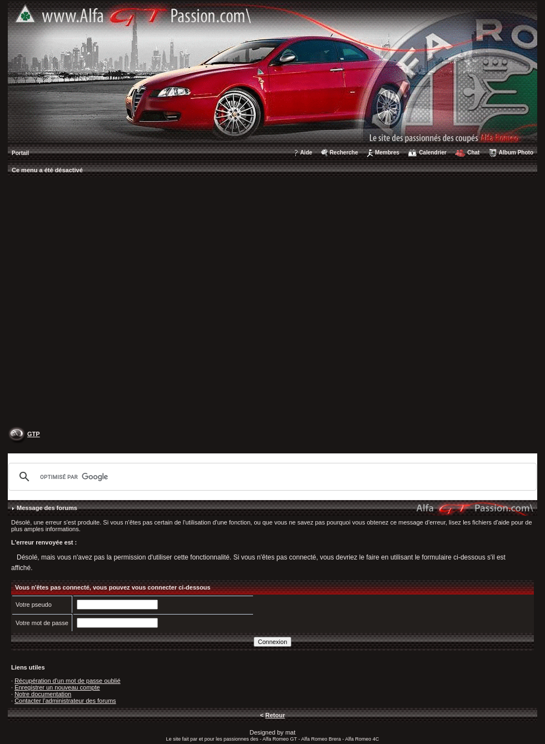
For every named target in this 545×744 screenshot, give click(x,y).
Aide (306, 152)
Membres (387, 152)
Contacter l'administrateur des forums (65, 700)
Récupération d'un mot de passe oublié (67, 680)
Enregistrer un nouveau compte (57, 687)
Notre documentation (42, 694)
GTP (33, 434)
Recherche (344, 152)
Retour (275, 715)
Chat (473, 152)
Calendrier (432, 152)
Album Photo (516, 152)
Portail (20, 153)
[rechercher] (271, 476)
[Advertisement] (119, 303)
